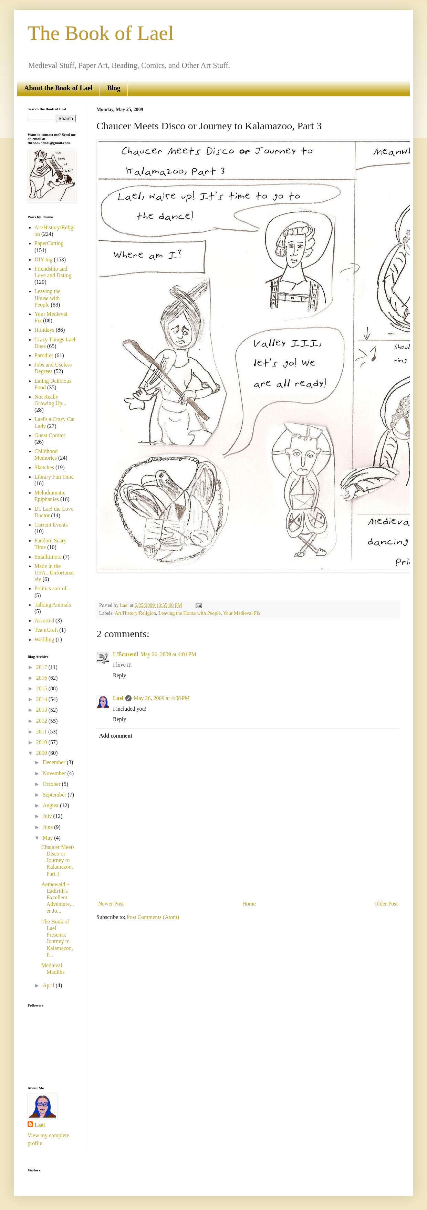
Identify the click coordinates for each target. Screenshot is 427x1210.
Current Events (50, 525)
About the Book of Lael (58, 88)
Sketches (44, 467)
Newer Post (111, 904)
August (51, 805)
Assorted (44, 620)
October (52, 784)
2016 (42, 678)
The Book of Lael (101, 33)
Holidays (44, 330)
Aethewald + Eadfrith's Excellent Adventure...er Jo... (57, 897)
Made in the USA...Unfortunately (54, 572)
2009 (42, 753)
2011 (42, 731)
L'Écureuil (125, 654)
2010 (42, 742)
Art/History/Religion (135, 613)
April (49, 985)
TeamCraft (46, 630)
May (48, 838)
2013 (42, 710)
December (55, 762)
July (48, 816)
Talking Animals (52, 605)
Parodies (43, 355)
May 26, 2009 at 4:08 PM (161, 698)
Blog (114, 88)
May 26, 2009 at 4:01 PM (168, 654)
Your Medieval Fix (242, 613)
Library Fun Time (54, 477)
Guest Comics (49, 435)
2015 (42, 688)
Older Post (386, 904)
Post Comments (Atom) (153, 917)
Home (249, 904)
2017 (42, 667)
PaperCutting (48, 243)
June (48, 827)
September (55, 795)
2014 (42, 699)
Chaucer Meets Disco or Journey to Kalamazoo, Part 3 (57, 860)
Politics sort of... (52, 588)
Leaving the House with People (189, 613)
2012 (42, 721)
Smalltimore (48, 557)
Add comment (115, 736)
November (55, 773)
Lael (118, 698)
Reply (119, 675)
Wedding (44, 639)
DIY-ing (43, 259)
